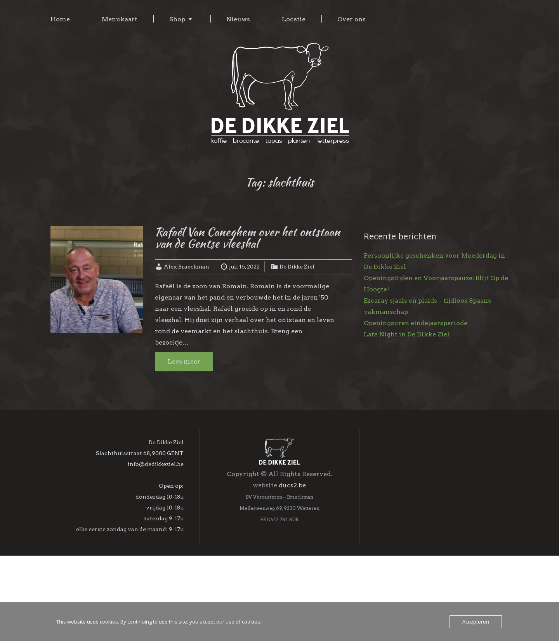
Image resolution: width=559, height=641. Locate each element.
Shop (177, 19)
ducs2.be (292, 528)
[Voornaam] (434, 542)
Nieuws (238, 19)
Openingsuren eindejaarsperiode (415, 323)
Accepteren (475, 621)
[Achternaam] (434, 559)
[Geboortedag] (434, 575)
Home (60, 19)
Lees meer (184, 361)
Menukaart (119, 19)
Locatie (294, 19)
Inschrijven (434, 596)
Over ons (351, 19)
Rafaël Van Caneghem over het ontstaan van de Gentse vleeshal (247, 237)
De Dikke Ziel (297, 266)
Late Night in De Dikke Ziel (407, 334)
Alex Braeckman (186, 266)
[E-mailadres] (434, 525)
